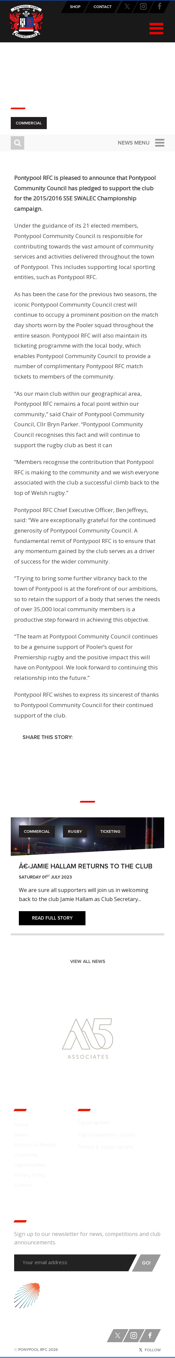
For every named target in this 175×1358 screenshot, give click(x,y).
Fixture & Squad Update (106, 1146)
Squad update (94, 1122)
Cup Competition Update (106, 1134)
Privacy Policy (30, 1174)
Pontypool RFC (26, 21)
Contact (23, 1184)
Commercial (29, 123)
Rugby (75, 831)
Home (21, 1124)
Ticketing (110, 831)
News (21, 1134)
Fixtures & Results (35, 1144)
